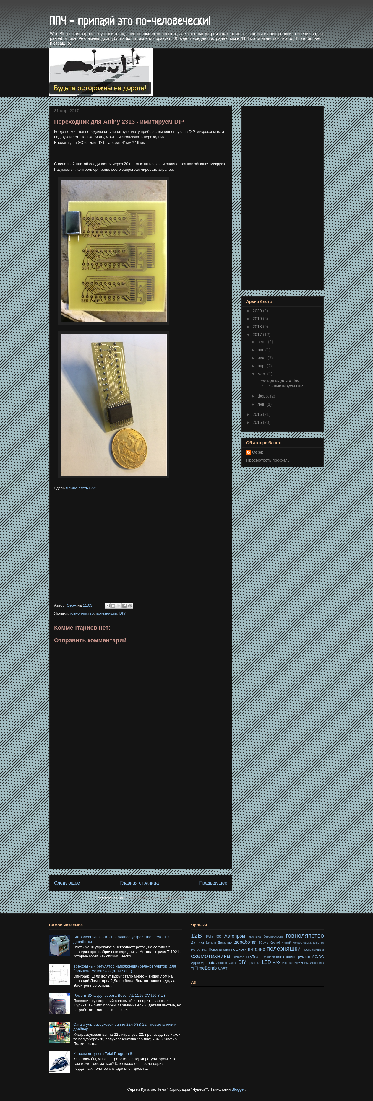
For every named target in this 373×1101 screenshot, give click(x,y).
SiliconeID (317, 963)
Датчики (197, 942)
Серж (257, 452)
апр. (262, 366)
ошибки (239, 949)
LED (266, 962)
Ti (192, 968)
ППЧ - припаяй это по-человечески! (129, 22)
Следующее (67, 882)
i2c (259, 963)
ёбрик (263, 942)
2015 (258, 422)
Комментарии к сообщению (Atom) (156, 898)
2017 (258, 334)
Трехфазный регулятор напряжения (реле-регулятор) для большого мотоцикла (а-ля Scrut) (124, 968)
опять (227, 949)
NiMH (298, 963)
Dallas (232, 963)
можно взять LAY (81, 488)
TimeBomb (206, 967)
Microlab (287, 963)
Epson (251, 963)
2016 (258, 414)
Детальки (225, 942)
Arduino (221, 963)
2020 (258, 310)
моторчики (199, 949)
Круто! (275, 942)
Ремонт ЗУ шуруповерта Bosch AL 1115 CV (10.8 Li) (119, 995)
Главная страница (139, 882)
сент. (262, 341)
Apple (195, 963)
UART (223, 968)
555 (218, 936)
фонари (269, 957)
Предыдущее (213, 882)
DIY (122, 613)
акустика (254, 936)
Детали (211, 942)
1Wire (209, 936)
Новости (215, 949)
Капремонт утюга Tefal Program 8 (102, 1053)
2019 (258, 318)
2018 (258, 326)
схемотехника (210, 955)
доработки (245, 941)
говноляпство (82, 613)
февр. (263, 396)
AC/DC (318, 957)
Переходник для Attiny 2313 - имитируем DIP (280, 383)
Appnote (208, 962)
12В (196, 935)
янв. (262, 404)
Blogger (238, 1089)
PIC (306, 963)
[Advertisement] (140, 537)
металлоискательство (308, 942)
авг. (261, 350)
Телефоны (240, 957)
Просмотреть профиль (268, 460)
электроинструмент (293, 957)
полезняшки (106, 613)
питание (256, 949)
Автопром (234, 936)
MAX (276, 962)
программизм (313, 949)
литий (286, 942)
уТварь (256, 957)
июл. (262, 358)
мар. (262, 374)
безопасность (273, 936)
